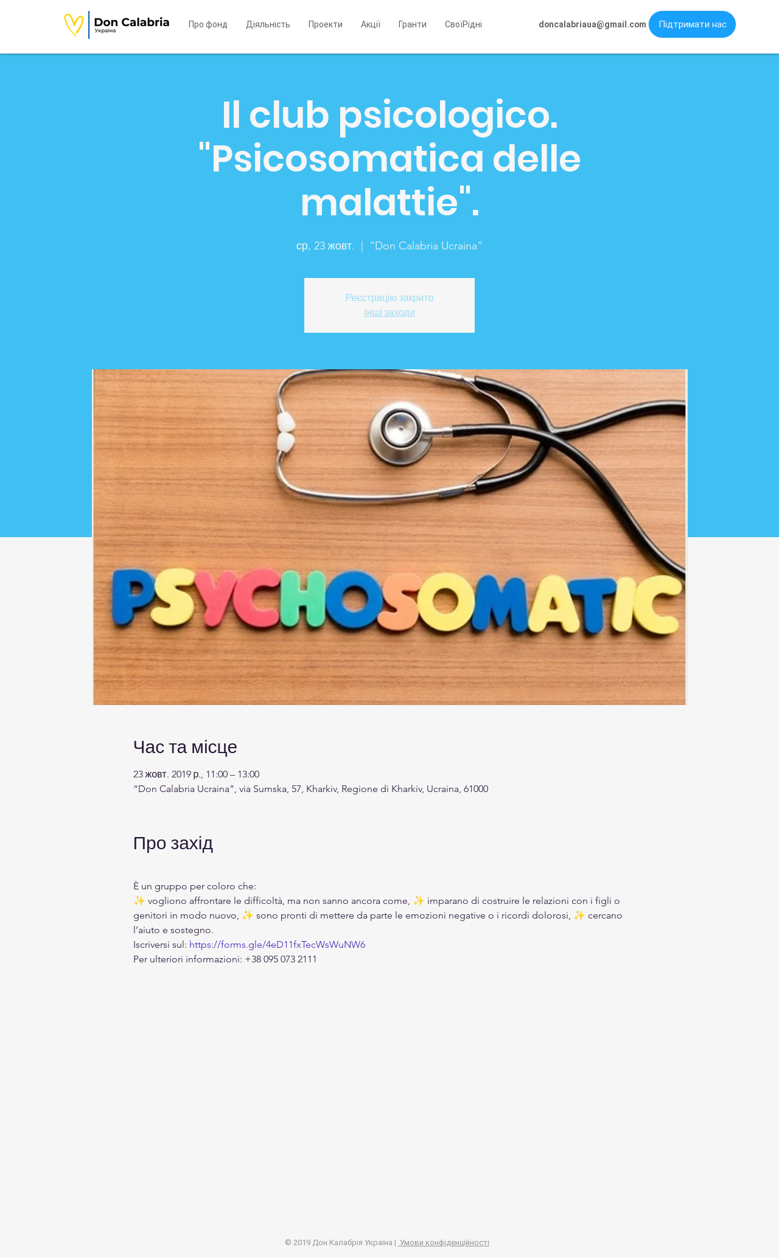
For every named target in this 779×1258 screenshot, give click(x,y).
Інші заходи (389, 312)
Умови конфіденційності (443, 1242)
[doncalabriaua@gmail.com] (592, 25)
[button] (463, 24)
